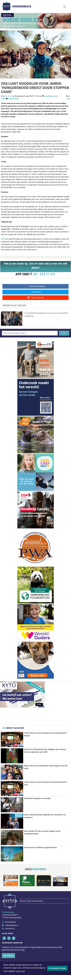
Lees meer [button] (20, 971)
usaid (3, 99)
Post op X (35, 292)
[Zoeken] (64, 333)
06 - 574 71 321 (44, 274)
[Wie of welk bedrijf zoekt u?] (30, 333)
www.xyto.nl (9, 917)
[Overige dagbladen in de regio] (34, 960)
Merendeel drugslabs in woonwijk (37, 798)
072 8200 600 (10, 911)
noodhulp (48, 96)
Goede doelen (13, 99)
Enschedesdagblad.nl (21, 6)
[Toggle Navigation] (64, 6)
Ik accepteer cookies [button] (57, 968)
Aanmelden (8, 944)
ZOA (68, 99)
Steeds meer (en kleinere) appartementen (40, 847)
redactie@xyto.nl (11, 914)
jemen (55, 96)
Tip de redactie (35, 297)
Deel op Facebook (35, 286)
